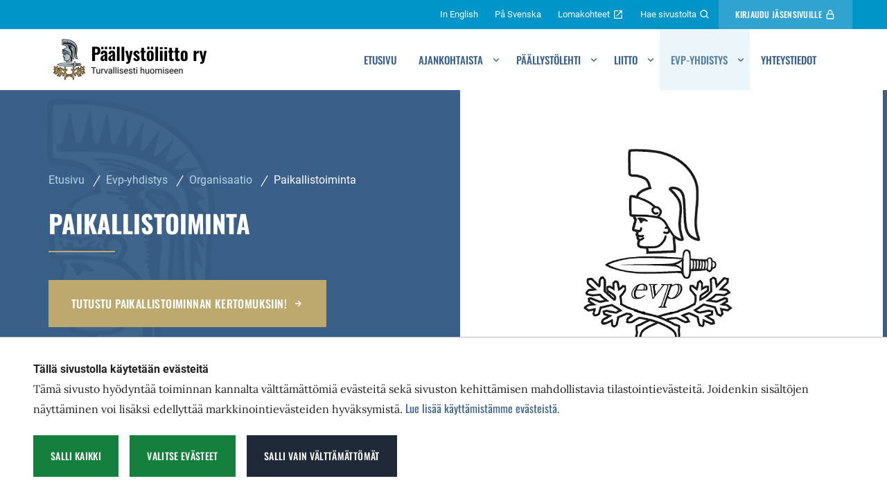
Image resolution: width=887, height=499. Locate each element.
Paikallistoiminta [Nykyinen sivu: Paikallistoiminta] (315, 179)
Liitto (626, 59)
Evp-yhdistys (699, 59)
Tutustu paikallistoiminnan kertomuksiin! (187, 303)
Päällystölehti (548, 59)
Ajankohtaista (451, 59)
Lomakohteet (591, 14)
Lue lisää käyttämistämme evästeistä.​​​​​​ (482, 408)
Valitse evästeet (182, 455)
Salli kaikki (76, 455)
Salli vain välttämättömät (322, 455)
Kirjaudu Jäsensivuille (785, 14)
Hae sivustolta (675, 14)
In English (459, 14)
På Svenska (518, 14)
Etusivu (380, 59)
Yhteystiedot (788, 59)
